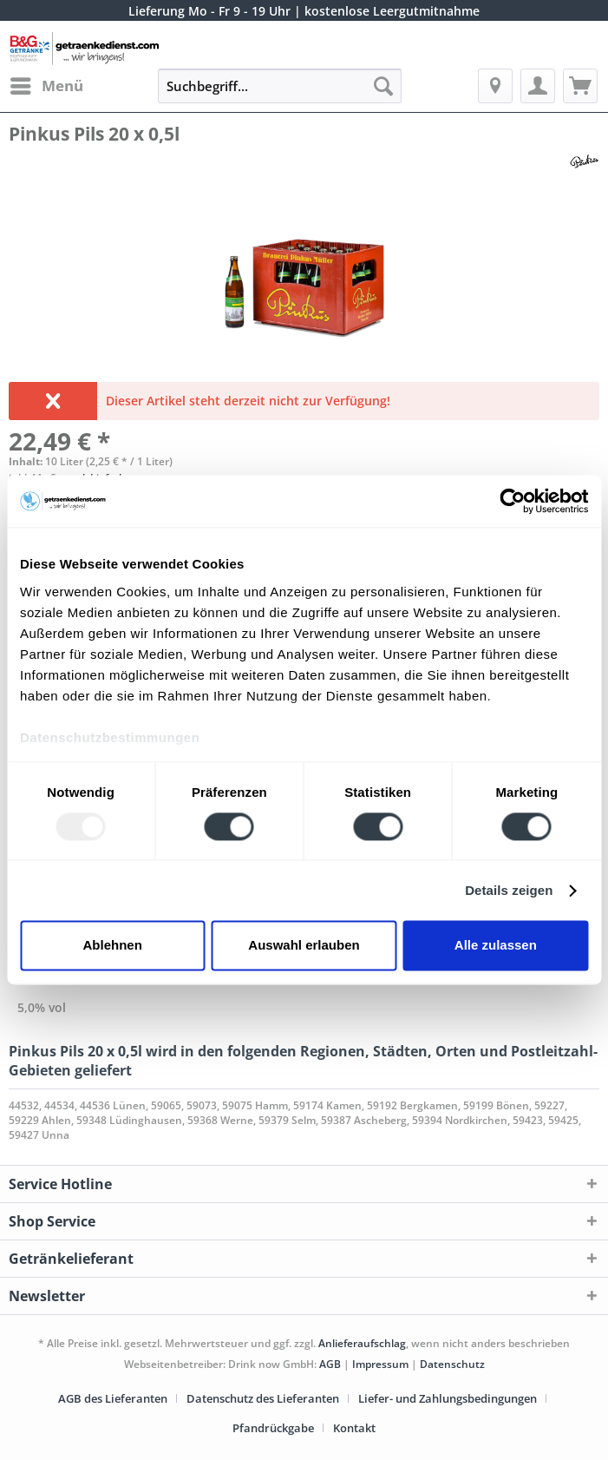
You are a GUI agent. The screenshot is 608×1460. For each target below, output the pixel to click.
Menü (46, 83)
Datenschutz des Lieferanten (262, 1398)
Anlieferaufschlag (362, 1343)
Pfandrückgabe (273, 1428)
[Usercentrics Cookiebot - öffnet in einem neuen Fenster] (512, 501)
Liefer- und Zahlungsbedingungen (447, 1398)
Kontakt (354, 1428)
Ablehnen (112, 945)
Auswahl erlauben (303, 945)
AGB (330, 1364)
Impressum (381, 1364)
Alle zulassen (495, 945)
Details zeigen (508, 890)
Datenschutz (452, 1364)
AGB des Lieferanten (112, 1398)
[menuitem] (46, 86)
